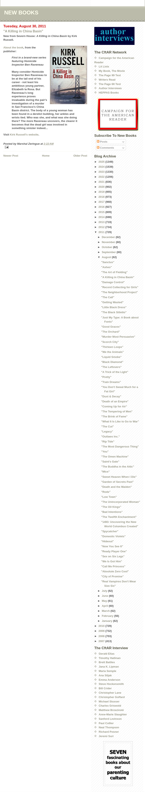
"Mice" (105, 471)
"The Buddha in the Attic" (117, 466)
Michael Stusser (109, 701)
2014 (101, 217)
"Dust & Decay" (111, 396)
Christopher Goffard (112, 697)
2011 (101, 232)
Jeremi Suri (106, 736)
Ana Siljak (105, 675)
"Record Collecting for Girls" (119, 287)
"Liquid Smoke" (111, 357)
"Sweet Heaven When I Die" (119, 476)
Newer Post (10, 155)
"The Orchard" (110, 331)
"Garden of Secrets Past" (117, 481)
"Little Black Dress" (113, 307)
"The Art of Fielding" (114, 272)
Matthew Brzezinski (111, 710)
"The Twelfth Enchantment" (119, 516)
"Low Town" (109, 496)
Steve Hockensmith (111, 684)
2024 (101, 166)
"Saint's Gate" (110, 461)
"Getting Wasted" (112, 302)
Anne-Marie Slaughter (113, 714)
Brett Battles (107, 662)
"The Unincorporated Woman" (120, 501)
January (107, 620)
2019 (101, 191)
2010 (101, 625)
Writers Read (107, 79)
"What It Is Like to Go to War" (120, 421)
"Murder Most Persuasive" (118, 336)
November (109, 242)
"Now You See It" (112, 546)
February (108, 615)
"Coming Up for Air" (114, 406)
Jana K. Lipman (109, 666)
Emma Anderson (109, 679)
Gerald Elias (106, 653)
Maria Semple (107, 671)
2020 (101, 186)
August (107, 257)
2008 (101, 636)
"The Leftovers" (111, 367)
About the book (13, 47)
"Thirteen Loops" (112, 346)
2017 (101, 201)
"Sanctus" (107, 262)
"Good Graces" (111, 326)
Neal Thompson (109, 727)
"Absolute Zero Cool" (115, 571)
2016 (101, 206)
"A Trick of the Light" (114, 372)
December (109, 237)
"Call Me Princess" (113, 566)
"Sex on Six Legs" (112, 556)
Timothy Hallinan (110, 658)
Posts (102, 141)
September (109, 252)
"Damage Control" (113, 282)
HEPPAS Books (109, 92)
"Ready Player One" (114, 551)
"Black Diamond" (112, 362)
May (105, 600)
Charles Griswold (110, 705)
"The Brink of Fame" (114, 416)
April (105, 605)
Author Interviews (110, 88)
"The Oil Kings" (111, 506)
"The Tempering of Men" (116, 411)
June (105, 595)
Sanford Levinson (110, 718)
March (106, 610)
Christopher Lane (110, 692)
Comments (105, 147)
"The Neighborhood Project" (119, 292)
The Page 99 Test (110, 75)
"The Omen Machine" (115, 456)
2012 (101, 227)
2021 (101, 181)
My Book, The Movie (112, 70)
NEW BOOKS (21, 12)
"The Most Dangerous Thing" (120, 446)
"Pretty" (106, 377)
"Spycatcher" (109, 531)
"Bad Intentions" (112, 511)
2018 (101, 196)
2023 (101, 171)
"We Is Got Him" (111, 561)
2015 (101, 212)
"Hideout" (107, 541)
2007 (101, 641)
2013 (101, 222)
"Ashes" (106, 267)
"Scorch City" (110, 341)
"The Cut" (107, 426)
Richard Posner (109, 731)
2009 (101, 630)
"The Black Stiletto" (113, 312)
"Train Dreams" (111, 382)
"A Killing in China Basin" (23, 31)
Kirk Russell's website (24, 134)
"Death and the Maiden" (116, 486)
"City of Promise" (112, 576)
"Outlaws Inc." (110, 436)
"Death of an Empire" (114, 401)
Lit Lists (104, 66)
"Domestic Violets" (113, 536)
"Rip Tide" (107, 441)
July (105, 590)
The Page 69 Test (110, 84)
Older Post (80, 155)
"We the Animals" (112, 352)
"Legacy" (107, 431)
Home (45, 155)
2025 (101, 161)
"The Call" (107, 297)
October (107, 247)
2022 (101, 176)
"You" (105, 451)
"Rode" (105, 491)
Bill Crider (105, 688)
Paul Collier (106, 723)
